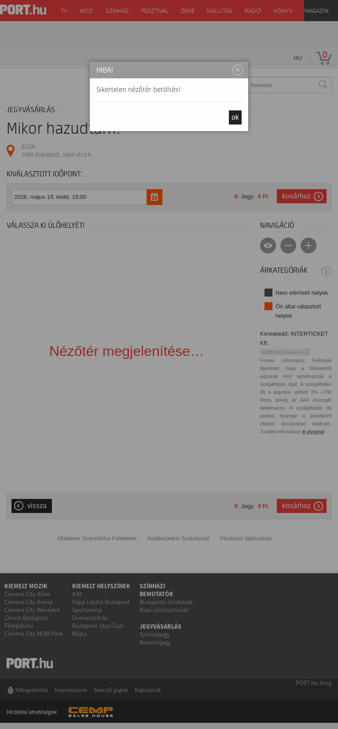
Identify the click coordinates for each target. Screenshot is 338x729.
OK (235, 117)
